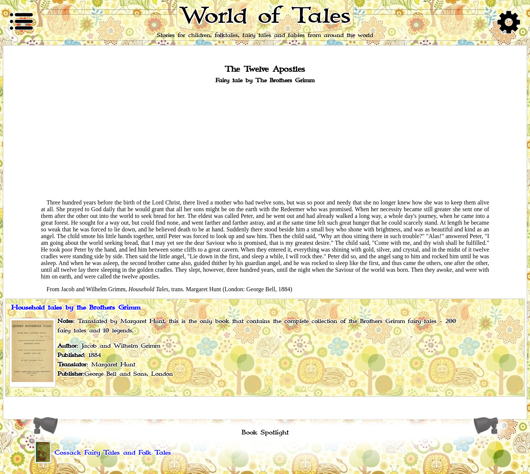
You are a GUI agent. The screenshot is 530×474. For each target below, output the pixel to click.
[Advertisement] (265, 141)
